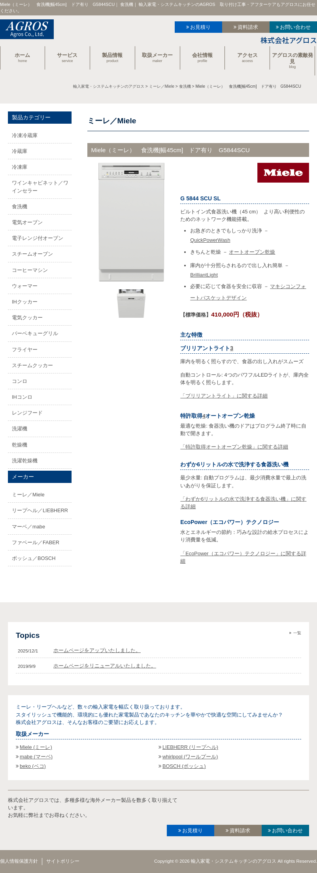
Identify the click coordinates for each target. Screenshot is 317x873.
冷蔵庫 (19, 151)
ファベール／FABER (35, 542)
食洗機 (19, 206)
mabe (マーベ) (36, 757)
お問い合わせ (295, 27)
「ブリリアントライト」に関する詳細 (224, 396)
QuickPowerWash (210, 240)
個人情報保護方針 (19, 861)
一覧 (297, 633)
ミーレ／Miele (28, 495)
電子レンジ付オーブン (37, 238)
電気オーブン (27, 222)
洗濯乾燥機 (25, 461)
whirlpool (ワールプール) (190, 757)
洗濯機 (19, 429)
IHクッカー (25, 302)
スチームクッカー (32, 365)
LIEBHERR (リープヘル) (190, 747)
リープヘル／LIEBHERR (40, 510)
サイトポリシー (62, 861)
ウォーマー (25, 286)
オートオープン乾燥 (252, 252)
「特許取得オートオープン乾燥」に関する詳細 (234, 447)
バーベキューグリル (35, 333)
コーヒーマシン (30, 270)
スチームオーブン (32, 254)
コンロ (19, 381)
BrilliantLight (204, 275)
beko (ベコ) (33, 766)
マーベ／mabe (28, 527)
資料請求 (248, 27)
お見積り (200, 27)
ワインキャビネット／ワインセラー (40, 186)
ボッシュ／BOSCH (34, 558)
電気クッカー (27, 318)
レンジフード (27, 413)
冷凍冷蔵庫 (25, 135)
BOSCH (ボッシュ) (184, 766)
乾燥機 (19, 445)
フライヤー (25, 350)
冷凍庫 (19, 167)
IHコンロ (22, 397)
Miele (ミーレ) (36, 747)
